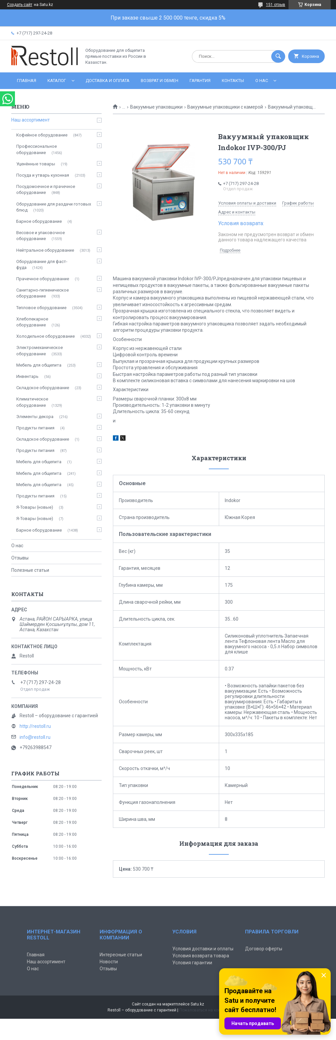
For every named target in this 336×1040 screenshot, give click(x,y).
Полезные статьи (30, 570)
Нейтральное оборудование (45, 250)
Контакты (233, 80)
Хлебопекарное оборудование (32, 321)
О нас (261, 80)
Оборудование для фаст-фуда (41, 264)
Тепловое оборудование (41, 307)
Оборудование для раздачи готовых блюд (53, 207)
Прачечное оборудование (42, 278)
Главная (26, 80)
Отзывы (20, 558)
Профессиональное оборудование (36, 149)
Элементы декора (34, 416)
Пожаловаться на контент (203, 1010)
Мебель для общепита (38, 365)
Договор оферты (263, 948)
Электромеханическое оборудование (39, 350)
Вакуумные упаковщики (156, 107)
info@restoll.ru (35, 737)
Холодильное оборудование (45, 336)
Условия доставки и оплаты (202, 948)
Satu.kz (197, 1004)
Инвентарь (27, 376)
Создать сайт (19, 4)
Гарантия (200, 80)
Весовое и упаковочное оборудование (40, 235)
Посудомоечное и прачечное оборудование (45, 189)
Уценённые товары (35, 163)
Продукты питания (35, 427)
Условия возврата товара (200, 955)
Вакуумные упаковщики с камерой (225, 107)
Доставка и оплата (107, 80)
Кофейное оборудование (41, 134)
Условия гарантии (192, 962)
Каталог (56, 80)
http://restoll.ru (35, 726)
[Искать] (278, 56)
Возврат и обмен (159, 80)
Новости (109, 961)
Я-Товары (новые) (34, 507)
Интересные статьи (121, 954)
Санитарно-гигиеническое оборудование (42, 293)
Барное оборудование (39, 221)
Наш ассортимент (30, 120)
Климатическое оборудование (32, 401)
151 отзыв (275, 4)
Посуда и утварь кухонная (42, 175)
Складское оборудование (42, 387)
